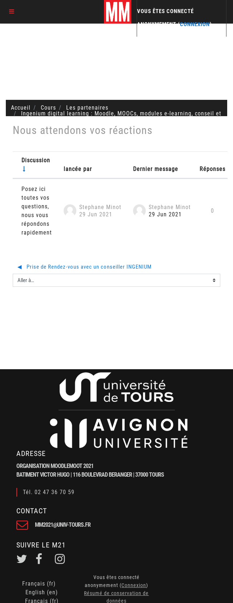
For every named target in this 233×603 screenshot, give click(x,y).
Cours (48, 107)
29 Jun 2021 (165, 214)
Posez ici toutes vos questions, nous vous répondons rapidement (36, 211)
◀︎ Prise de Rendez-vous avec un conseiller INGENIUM (84, 267)
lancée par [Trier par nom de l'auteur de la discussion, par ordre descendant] (78, 169)
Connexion (195, 24)
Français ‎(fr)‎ (39, 583)
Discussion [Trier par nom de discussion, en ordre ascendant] (35, 160)
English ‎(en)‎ (41, 592)
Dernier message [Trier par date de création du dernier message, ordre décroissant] (155, 169)
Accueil (21, 107)
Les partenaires (87, 107)
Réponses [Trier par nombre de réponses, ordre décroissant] (212, 169)
